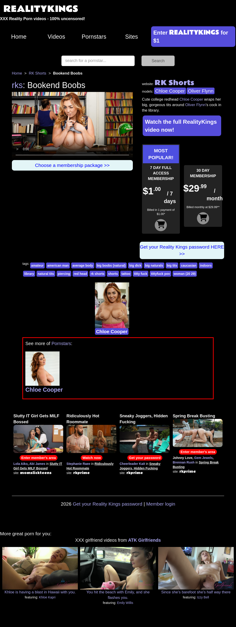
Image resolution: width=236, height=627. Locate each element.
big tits (172, 265)
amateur (37, 265)
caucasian (188, 265)
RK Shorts (37, 73)
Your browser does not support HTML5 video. (72, 126)
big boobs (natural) (111, 265)
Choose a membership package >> (72, 165)
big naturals (154, 265)
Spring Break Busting (194, 416)
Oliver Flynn (200, 91)
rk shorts (97, 274)
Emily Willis (125, 603)
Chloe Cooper (170, 91)
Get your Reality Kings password (107, 503)
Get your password (145, 458)
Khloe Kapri (47, 597)
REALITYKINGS (40, 9)
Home (18, 36)
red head (80, 274)
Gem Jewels (203, 458)
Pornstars (94, 36)
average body (82, 265)
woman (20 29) (185, 274)
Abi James (37, 464)
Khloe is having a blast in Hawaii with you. (40, 592)
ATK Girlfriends (144, 540)
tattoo (125, 274)
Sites (131, 36)
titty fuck (140, 274)
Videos (56, 36)
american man (58, 265)
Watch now (91, 458)
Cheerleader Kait (132, 464)
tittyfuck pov (160, 274)
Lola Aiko (20, 464)
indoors (206, 265)
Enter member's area (38, 458)
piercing (64, 274)
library (29, 274)
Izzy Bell (203, 597)
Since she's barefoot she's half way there (196, 592)
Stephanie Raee (78, 464)
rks (17, 85)
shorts (113, 274)
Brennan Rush (184, 462)
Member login (160, 503)
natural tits (46, 274)
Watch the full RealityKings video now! (181, 126)
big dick (135, 265)
